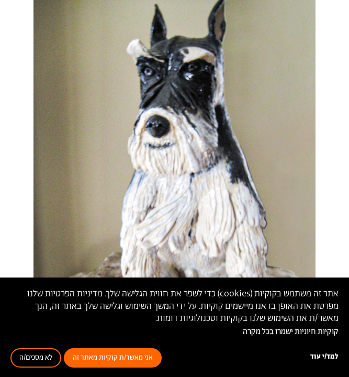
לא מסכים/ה (35, 358)
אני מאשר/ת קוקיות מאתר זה (113, 358)
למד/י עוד (324, 357)
